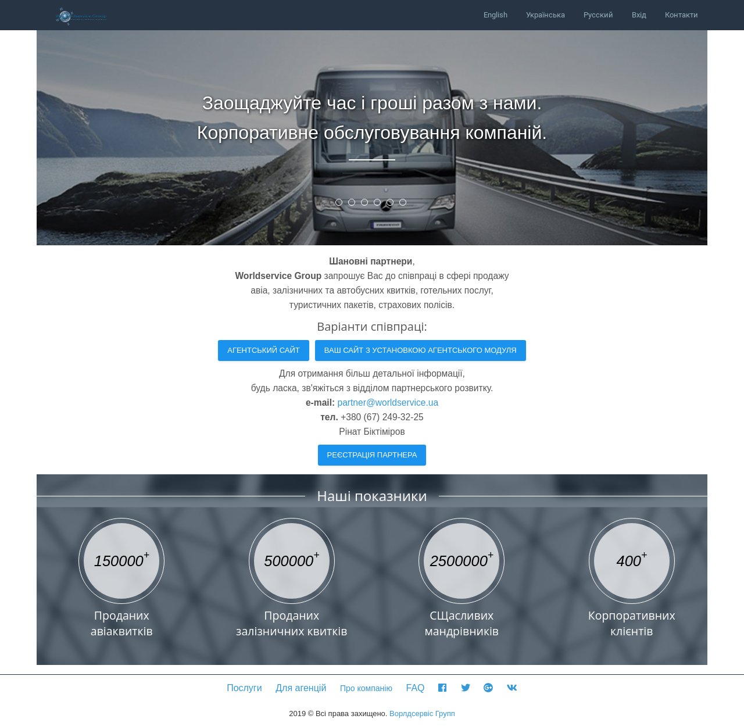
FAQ (415, 688)
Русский (598, 14)
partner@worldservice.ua (388, 402)
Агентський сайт (263, 350)
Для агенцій (301, 688)
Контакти (681, 14)
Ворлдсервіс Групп (422, 713)
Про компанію (366, 688)
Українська (545, 14)
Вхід (639, 14)
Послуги (244, 688)
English (495, 14)
